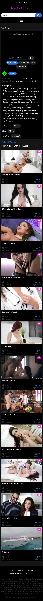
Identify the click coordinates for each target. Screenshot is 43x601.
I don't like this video (13, 58)
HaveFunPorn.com (15, 597)
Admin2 (12, 73)
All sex (11, 131)
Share (33, 63)
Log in (25, 2)
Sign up (18, 2)
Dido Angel (16, 136)
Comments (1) (21, 67)
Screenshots (24, 63)
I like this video (10, 58)
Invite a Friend (16, 574)
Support (29, 574)
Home (11, 570)
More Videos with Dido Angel (15, 146)
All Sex (17, 126)
